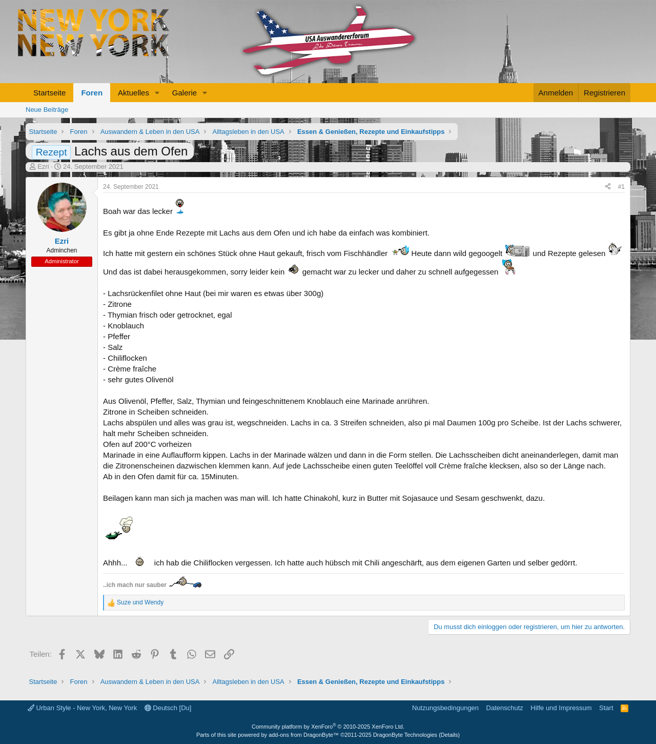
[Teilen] (607, 187)
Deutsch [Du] (168, 708)
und (140, 602)
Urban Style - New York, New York (82, 708)
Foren (91, 92)
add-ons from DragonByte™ (304, 735)
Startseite (49, 92)
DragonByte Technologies (405, 735)
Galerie (184, 92)
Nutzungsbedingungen (445, 708)
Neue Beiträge (47, 109)
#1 (621, 186)
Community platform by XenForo (328, 726)
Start (606, 708)
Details (449, 735)
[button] (157, 92)
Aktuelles (133, 92)
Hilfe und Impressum (560, 708)
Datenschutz (504, 708)
